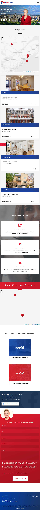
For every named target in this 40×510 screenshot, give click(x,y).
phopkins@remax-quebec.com (12, 501)
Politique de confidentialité (8, 473)
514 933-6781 (5, 16)
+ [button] (2, 37)
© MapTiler (28, 71)
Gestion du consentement (33, 506)
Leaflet (25, 71)
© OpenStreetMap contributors (34, 71)
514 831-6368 (5, 15)
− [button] (2, 39)
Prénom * (4, 425)
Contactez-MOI (20, 478)
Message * (4, 450)
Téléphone (4, 444)
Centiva (22, 508)
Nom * (3, 431)
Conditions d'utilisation (21, 473)
